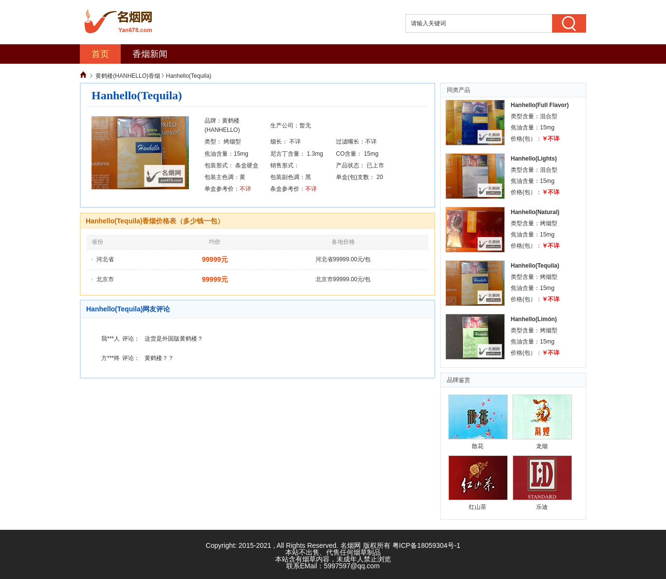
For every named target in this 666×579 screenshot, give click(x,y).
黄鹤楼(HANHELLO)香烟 (127, 75)
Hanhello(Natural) (535, 212)
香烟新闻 (149, 54)
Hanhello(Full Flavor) (540, 105)
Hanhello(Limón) (534, 319)
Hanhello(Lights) (534, 158)
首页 (100, 54)
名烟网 (350, 545)
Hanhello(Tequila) (535, 265)
